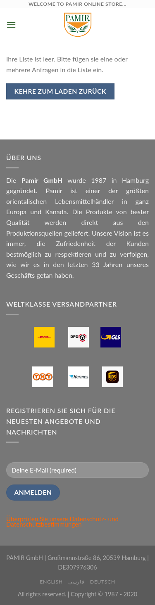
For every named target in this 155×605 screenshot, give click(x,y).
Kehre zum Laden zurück (60, 91)
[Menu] (11, 24)
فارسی (76, 582)
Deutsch (102, 582)
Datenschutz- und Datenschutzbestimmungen (62, 521)
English (51, 582)
